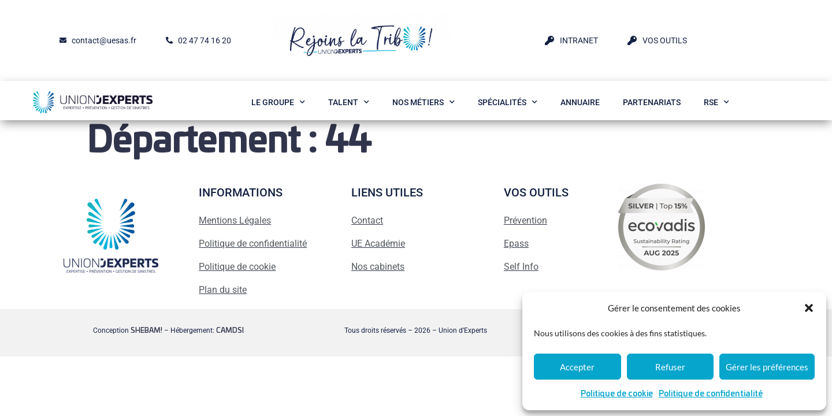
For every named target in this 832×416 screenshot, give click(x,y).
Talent (348, 102)
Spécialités (507, 102)
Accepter (577, 367)
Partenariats (652, 102)
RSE (716, 102)
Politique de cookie (617, 394)
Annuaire (580, 102)
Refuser (670, 367)
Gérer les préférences (767, 367)
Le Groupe (278, 102)
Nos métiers (423, 102)
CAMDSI (230, 330)
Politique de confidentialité (711, 394)
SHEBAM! (146, 330)
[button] (809, 308)
